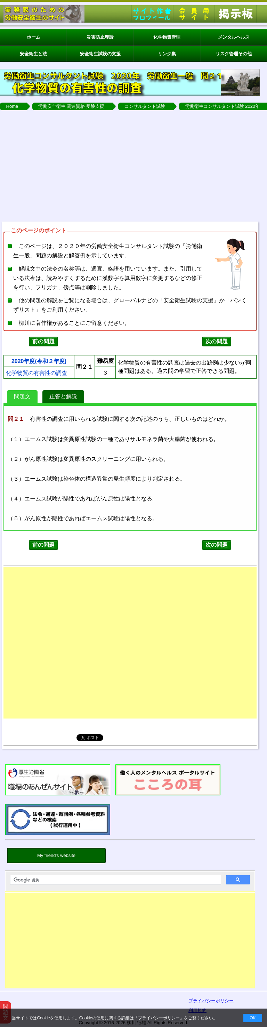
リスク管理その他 (234, 53)
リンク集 (167, 53)
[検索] (115, 880)
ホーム (33, 37)
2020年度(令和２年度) (38, 361)
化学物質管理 (166, 37)
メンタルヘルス (234, 37)
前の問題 (43, 341)
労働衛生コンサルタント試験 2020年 (222, 106)
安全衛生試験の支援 (100, 53)
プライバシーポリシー (159, 1018)
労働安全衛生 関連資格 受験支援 (71, 106)
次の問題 (216, 341)
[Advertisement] (130, 942)
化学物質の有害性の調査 (36, 373)
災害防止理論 (100, 37)
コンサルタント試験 (144, 106)
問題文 (22, 396)
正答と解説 (63, 396)
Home (12, 106)
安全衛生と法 (33, 53)
